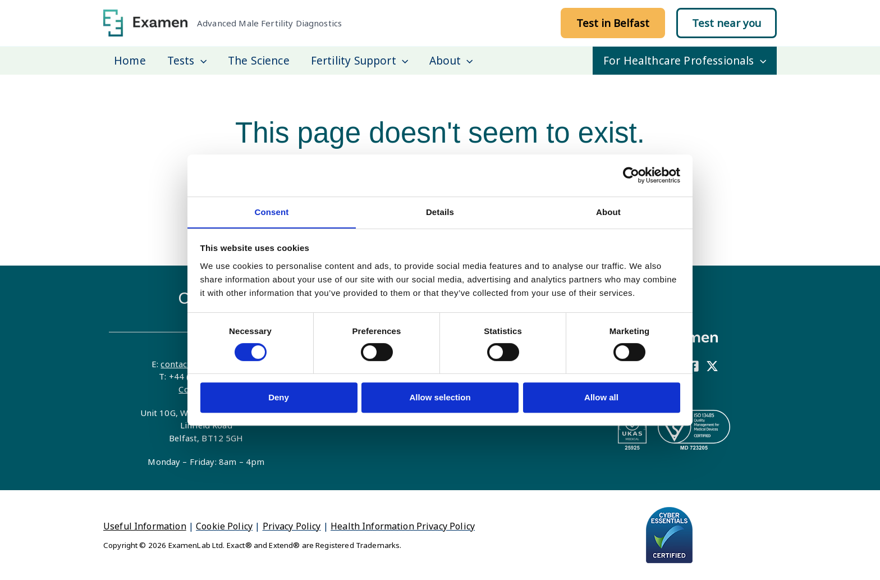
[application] (201, 61)
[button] (613, 23)
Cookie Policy (224, 526)
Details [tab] (440, 211)
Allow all (601, 398)
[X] (712, 366)
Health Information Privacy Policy (403, 526)
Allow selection (439, 398)
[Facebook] (693, 366)
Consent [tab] (271, 211)
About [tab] (608, 211)
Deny (278, 398)
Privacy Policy (292, 526)
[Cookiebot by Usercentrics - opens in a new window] (631, 175)
